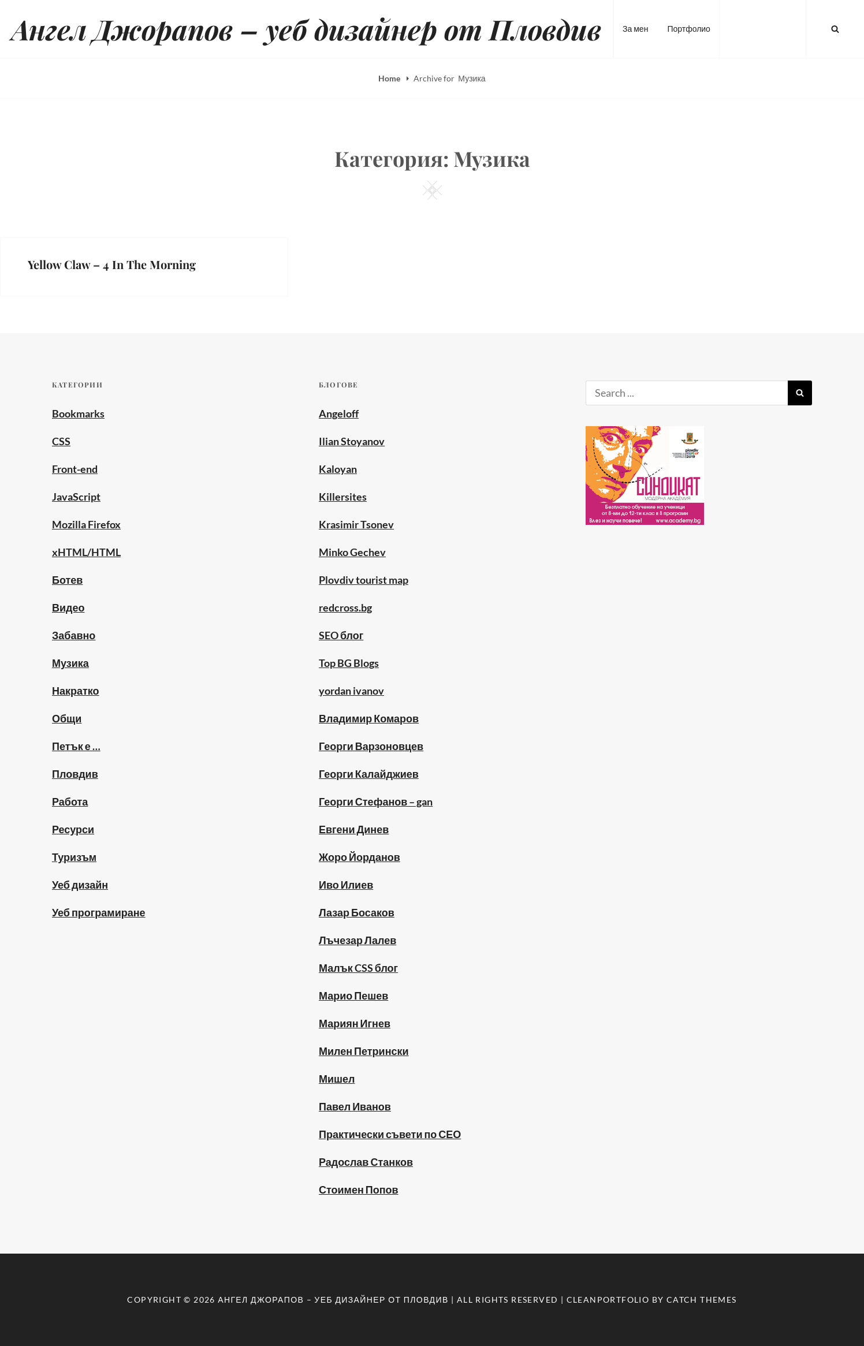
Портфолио (688, 28)
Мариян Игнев (354, 1023)
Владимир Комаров (369, 718)
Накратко (75, 690)
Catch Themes (701, 1299)
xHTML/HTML (86, 552)
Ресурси (73, 829)
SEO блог (341, 635)
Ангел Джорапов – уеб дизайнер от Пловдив (306, 28)
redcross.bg (345, 607)
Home (390, 78)
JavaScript (76, 496)
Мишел (337, 1078)
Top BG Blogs (349, 663)
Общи (66, 718)
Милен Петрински (364, 1051)
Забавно (73, 635)
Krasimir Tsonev (356, 524)
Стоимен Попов (359, 1189)
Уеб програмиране (99, 912)
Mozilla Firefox (86, 524)
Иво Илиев (346, 884)
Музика (70, 663)
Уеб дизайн (80, 884)
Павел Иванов (355, 1106)
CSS (61, 441)
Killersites (343, 496)
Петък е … (76, 746)
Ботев (67, 579)
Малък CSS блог (358, 967)
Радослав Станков (366, 1161)
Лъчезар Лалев (357, 940)
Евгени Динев (354, 829)
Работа (70, 801)
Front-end (75, 469)
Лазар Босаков (356, 912)
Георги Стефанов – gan (376, 801)
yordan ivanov (351, 690)
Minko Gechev (352, 552)
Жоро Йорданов (359, 857)
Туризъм (74, 857)
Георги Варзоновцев (371, 746)
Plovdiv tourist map (363, 579)
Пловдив (75, 773)
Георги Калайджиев (369, 773)
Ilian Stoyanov (352, 441)
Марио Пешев (353, 995)
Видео (68, 607)
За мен (635, 28)
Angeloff (339, 413)
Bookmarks (78, 413)
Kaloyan (338, 469)
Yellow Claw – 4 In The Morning (112, 264)
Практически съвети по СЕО (390, 1134)
